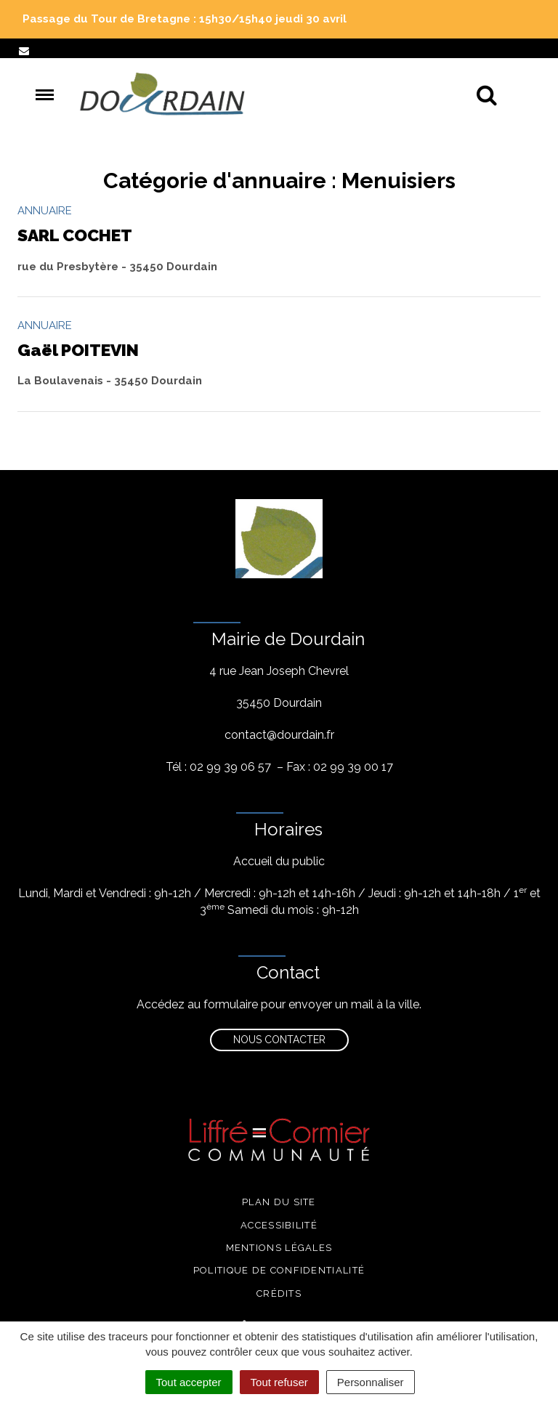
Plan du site (279, 1202)
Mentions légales (279, 1247)
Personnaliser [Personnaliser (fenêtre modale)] (370, 1382)
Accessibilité (279, 1225)
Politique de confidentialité (279, 1270)
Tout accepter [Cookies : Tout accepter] (189, 1382)
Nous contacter (279, 1039)
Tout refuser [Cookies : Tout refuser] (279, 1382)
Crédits (279, 1293)
